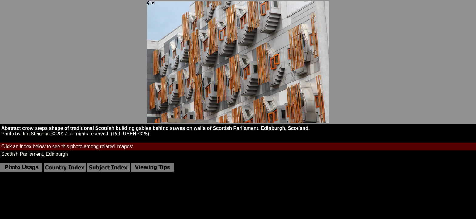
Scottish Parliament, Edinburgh (34, 154)
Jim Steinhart (36, 133)
